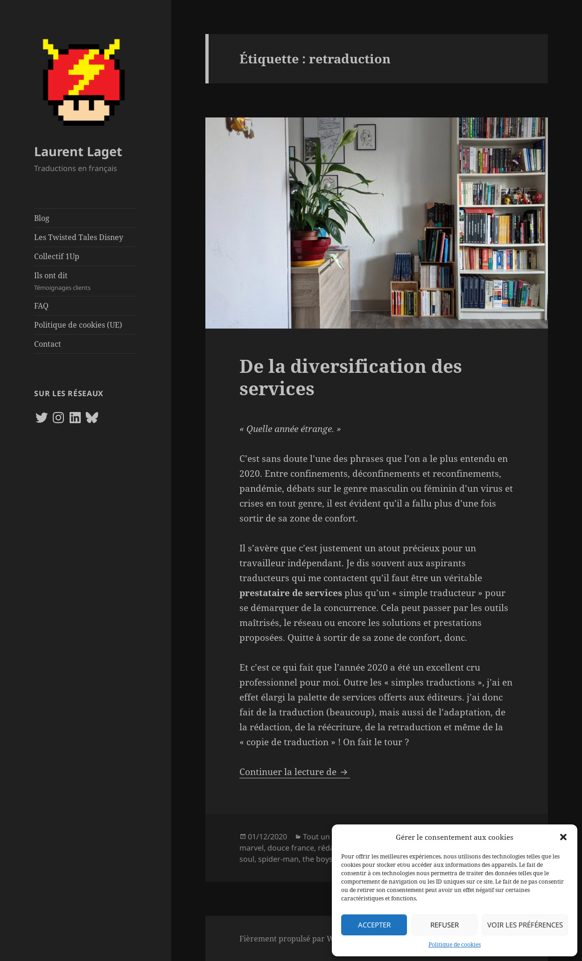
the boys (317, 859)
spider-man (278, 859)
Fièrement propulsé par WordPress (302, 939)
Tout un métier (329, 836)
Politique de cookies (454, 944)
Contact (47, 344)
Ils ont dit (85, 281)
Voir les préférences (525, 924)
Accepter (374, 924)
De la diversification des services (350, 376)
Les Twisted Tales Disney (78, 237)
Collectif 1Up (56, 256)
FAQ (41, 306)
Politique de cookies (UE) (78, 325)
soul (246, 859)
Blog (41, 218)
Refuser (444, 924)
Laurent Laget (78, 151)
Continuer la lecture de (294, 772)
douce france (290, 848)
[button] (563, 837)
